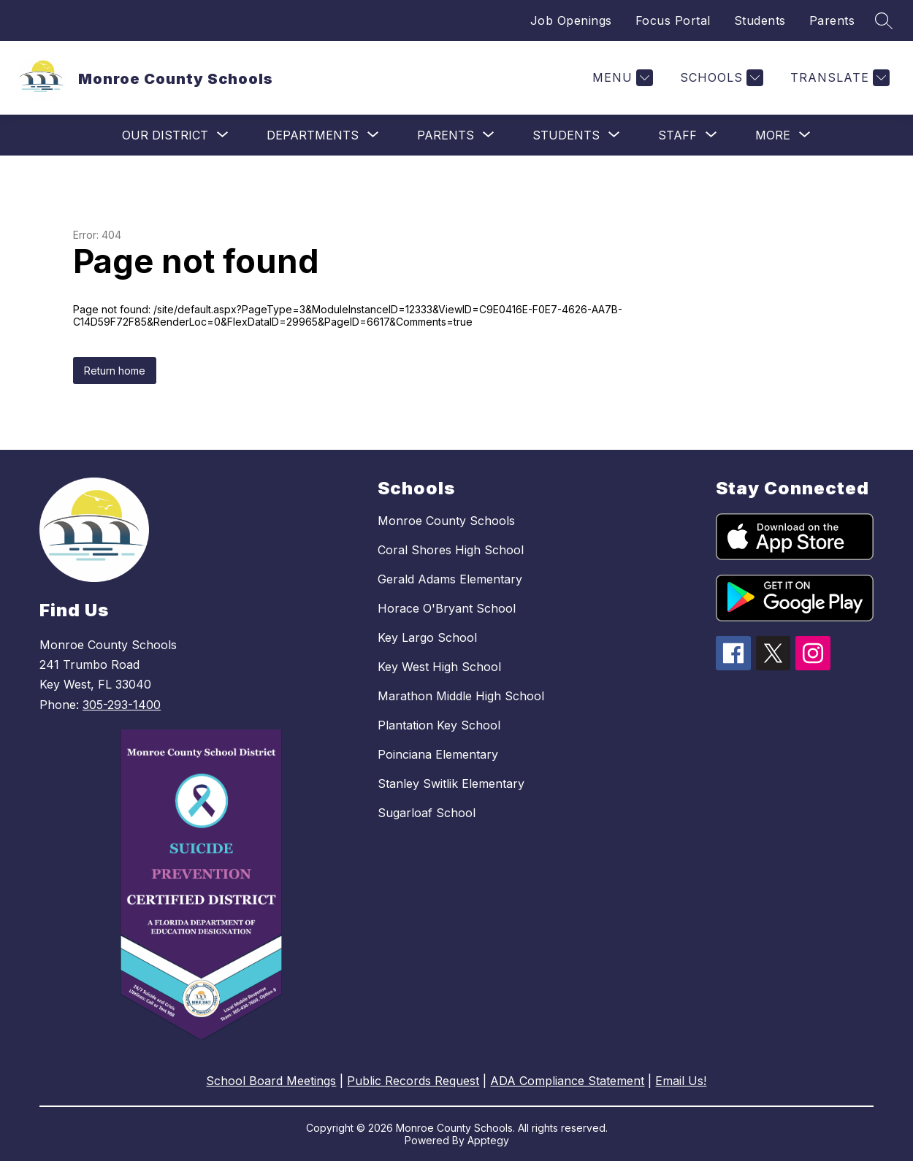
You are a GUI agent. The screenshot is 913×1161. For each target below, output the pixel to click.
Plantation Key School (439, 725)
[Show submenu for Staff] (677, 135)
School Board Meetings (271, 1080)
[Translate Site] (838, 78)
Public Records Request (413, 1080)
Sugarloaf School (426, 812)
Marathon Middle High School (461, 696)
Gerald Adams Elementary (450, 579)
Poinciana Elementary (438, 754)
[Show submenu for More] (772, 135)
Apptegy (488, 1140)
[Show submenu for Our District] (165, 135)
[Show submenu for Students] (566, 135)
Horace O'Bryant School (447, 608)
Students (760, 20)
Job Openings (571, 20)
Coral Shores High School (451, 550)
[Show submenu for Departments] (313, 135)
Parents (832, 20)
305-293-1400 (122, 704)
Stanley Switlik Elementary (451, 783)
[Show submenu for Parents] (445, 135)
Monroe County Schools (446, 520)
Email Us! (680, 1080)
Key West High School (439, 666)
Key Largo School (427, 637)
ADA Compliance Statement (567, 1080)
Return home (114, 370)
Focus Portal (673, 20)
